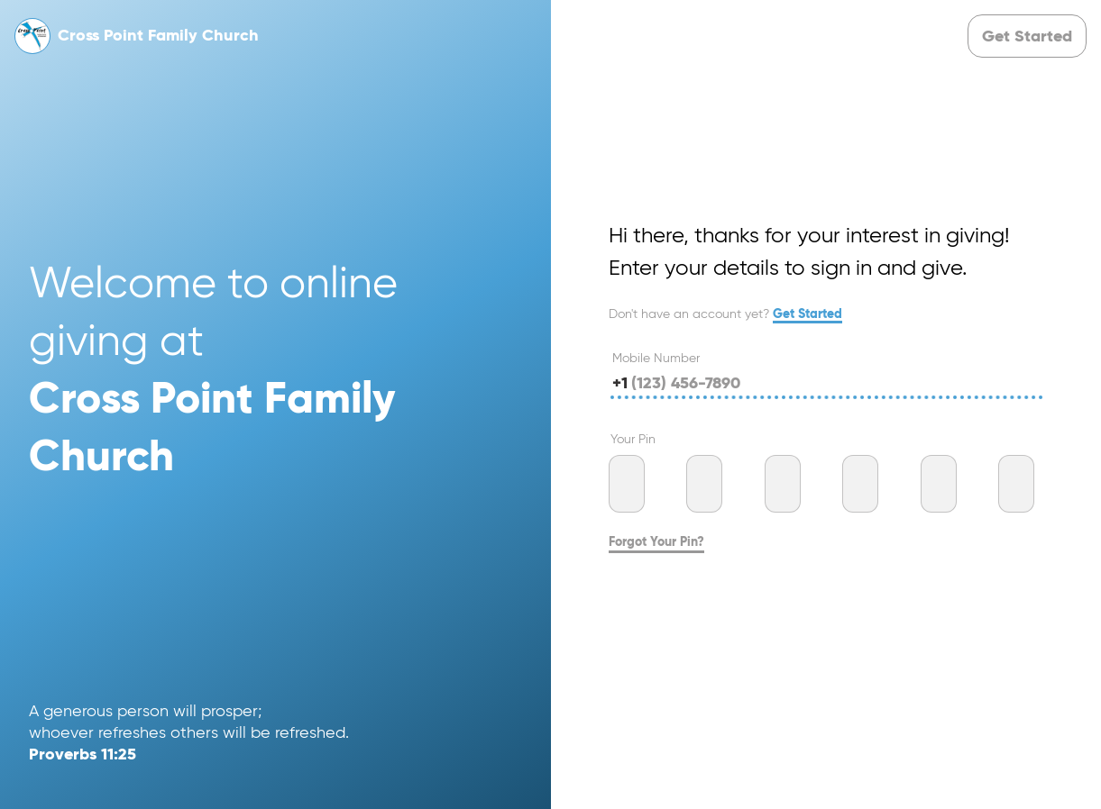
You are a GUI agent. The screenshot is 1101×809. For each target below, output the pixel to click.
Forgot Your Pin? (656, 542)
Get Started (807, 314)
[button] (1027, 36)
